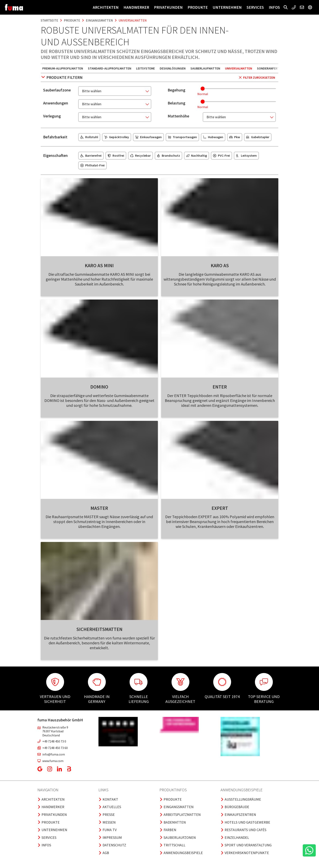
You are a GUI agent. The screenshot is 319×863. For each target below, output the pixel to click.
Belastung (176, 102)
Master (99, 508)
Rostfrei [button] (116, 155)
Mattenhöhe (178, 115)
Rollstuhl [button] (89, 137)
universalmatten (133, 20)
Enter (220, 387)
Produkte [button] (198, 7)
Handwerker (136, 7)
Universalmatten (238, 68)
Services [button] (255, 7)
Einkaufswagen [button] (148, 137)
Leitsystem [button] (246, 155)
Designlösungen (173, 68)
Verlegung (52, 115)
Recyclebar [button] (140, 155)
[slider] (202, 88)
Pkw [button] (234, 137)
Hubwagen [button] (213, 137)
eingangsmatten (99, 20)
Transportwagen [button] (182, 137)
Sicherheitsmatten (99, 629)
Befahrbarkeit (55, 136)
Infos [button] (274, 7)
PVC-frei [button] (221, 155)
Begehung (176, 89)
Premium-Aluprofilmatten (62, 68)
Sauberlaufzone (57, 89)
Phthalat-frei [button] (92, 165)
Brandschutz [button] (168, 155)
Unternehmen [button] (227, 7)
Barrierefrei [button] (91, 155)
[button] (286, 7)
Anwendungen (55, 102)
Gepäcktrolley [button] (116, 137)
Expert (220, 508)
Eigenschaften (55, 155)
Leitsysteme (145, 68)
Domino (99, 387)
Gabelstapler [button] (257, 137)
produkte (72, 20)
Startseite (49, 20)
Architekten (106, 7)
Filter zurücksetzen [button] (257, 77)
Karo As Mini (99, 265)
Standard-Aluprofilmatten (109, 68)
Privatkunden (168, 7)
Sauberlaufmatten (205, 68)
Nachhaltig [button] (196, 155)
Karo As (220, 265)
